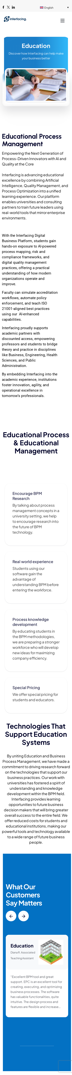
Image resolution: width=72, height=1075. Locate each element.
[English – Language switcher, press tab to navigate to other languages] (54, 7)
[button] (11, 916)
